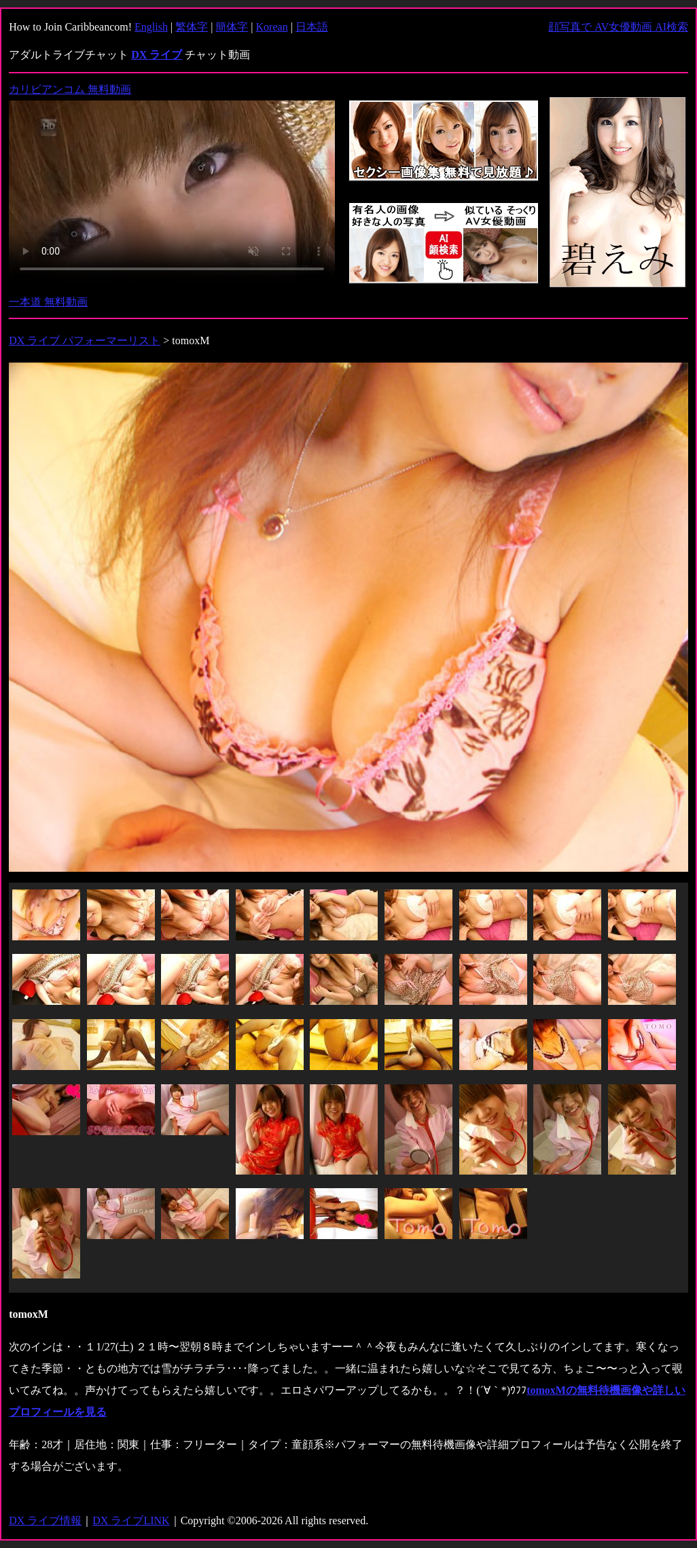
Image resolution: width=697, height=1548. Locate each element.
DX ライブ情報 (45, 1520)
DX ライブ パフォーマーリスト (84, 340)
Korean (272, 27)
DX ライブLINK (130, 1520)
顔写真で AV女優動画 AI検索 (618, 27)
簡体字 (231, 27)
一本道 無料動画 (48, 302)
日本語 (312, 27)
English (151, 27)
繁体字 (191, 27)
